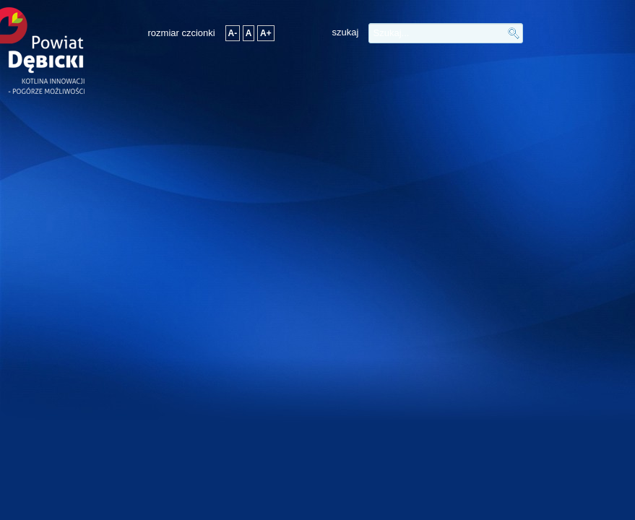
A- (233, 33)
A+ (266, 33)
